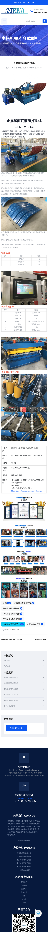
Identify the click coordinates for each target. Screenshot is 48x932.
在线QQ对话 (16, 728)
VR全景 (23, 899)
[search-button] (45, 21)
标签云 (19, 840)
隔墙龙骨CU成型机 (41, 639)
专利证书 (24, 892)
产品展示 (19, 43)
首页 (12, 43)
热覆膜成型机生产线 (24, 603)
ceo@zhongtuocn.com (24, 798)
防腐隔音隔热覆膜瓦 (12, 608)
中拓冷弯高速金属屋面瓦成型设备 (11, 639)
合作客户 (24, 896)
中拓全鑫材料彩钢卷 (12, 613)
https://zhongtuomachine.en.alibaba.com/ (27, 491)
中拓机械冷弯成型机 (32, 43)
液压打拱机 (16, 630)
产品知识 (7, 666)
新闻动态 (7, 660)
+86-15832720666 (40, 12)
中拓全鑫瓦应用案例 (12, 619)
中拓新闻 (24, 882)
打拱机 (8, 630)
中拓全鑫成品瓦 (35, 624)
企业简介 (24, 889)
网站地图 (25, 840)
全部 (7, 603)
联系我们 (24, 903)
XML (29, 840)
